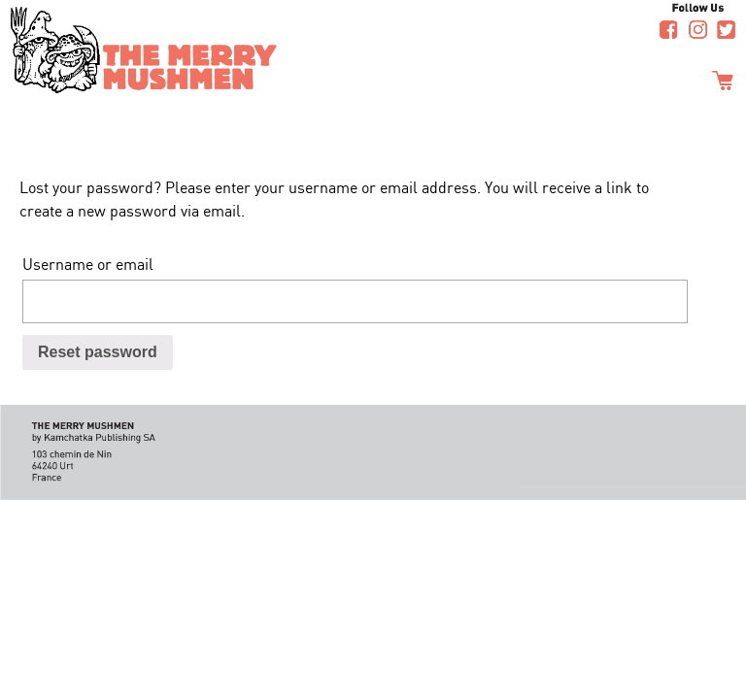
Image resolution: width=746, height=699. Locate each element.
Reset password (97, 352)
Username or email (87, 264)
